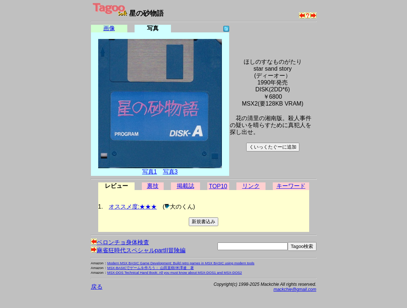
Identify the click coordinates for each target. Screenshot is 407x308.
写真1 (149, 172)
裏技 (153, 186)
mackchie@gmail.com (295, 289)
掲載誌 (185, 186)
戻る (97, 287)
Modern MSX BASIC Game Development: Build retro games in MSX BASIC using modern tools (181, 263)
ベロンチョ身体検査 (120, 242)
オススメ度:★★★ (133, 207)
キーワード (291, 186)
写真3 (170, 172)
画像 (109, 28)
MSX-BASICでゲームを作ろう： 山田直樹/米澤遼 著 (150, 268)
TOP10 (218, 186)
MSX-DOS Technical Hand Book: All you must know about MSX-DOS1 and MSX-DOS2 (174, 273)
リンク (251, 186)
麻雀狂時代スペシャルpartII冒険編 (138, 250)
